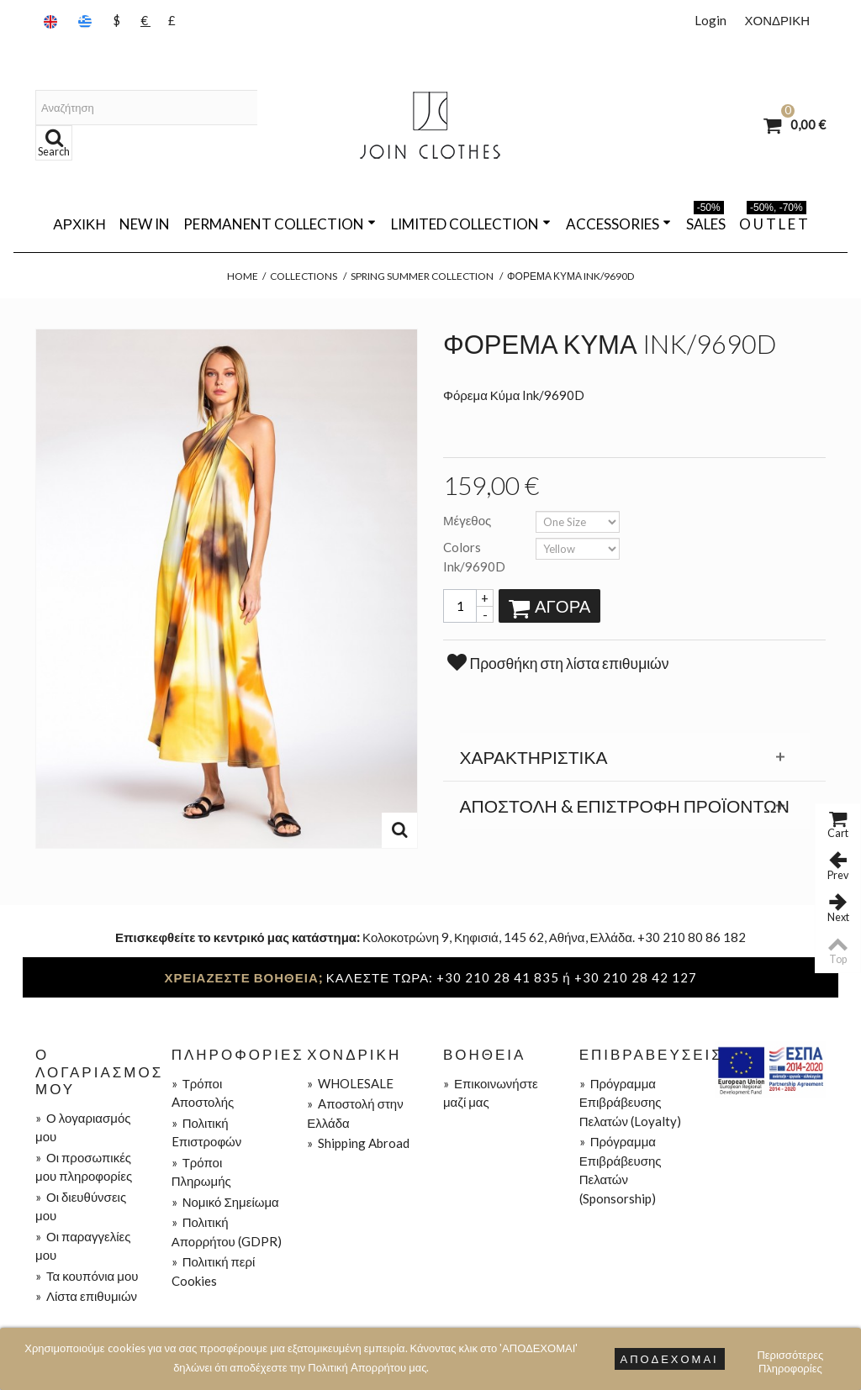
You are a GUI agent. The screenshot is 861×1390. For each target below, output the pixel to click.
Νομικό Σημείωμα (225, 1201)
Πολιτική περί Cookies (214, 1271)
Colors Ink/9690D (475, 557)
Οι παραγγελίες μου (82, 1246)
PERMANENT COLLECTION (279, 224)
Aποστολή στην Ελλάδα (355, 1113)
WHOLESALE (350, 1083)
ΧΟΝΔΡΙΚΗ (777, 20)
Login (710, 20)
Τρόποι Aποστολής (203, 1093)
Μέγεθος (468, 520)
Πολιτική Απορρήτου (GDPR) (227, 1231)
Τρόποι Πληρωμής (201, 1172)
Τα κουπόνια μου (86, 1275)
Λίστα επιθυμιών (86, 1295)
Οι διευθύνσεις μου (80, 1206)
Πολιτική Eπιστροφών (207, 1132)
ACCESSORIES (618, 224)
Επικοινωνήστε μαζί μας (490, 1093)
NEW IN (144, 224)
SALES (706, 221)
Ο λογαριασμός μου (82, 1127)
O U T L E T (773, 221)
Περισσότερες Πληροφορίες (790, 1357)
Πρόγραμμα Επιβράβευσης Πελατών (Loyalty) (630, 1102)
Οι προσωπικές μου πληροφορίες (83, 1167)
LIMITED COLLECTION (471, 224)
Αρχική (79, 224)
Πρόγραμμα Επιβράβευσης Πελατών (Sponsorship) (620, 1170)
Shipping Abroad (358, 1142)
